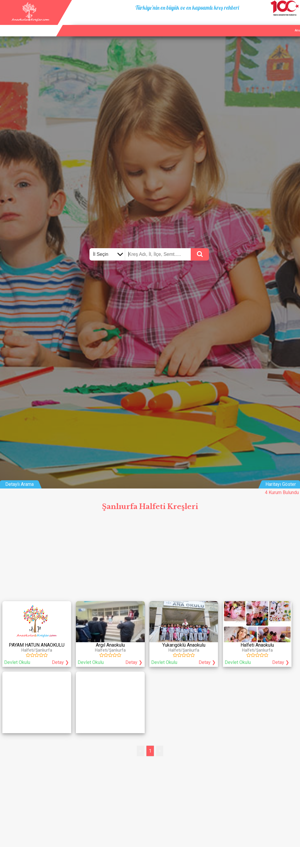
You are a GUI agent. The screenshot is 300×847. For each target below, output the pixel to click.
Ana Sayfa (231, 23)
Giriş (293, 23)
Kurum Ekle (255, 23)
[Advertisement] (150, 557)
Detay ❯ (60, 662)
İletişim (277, 23)
